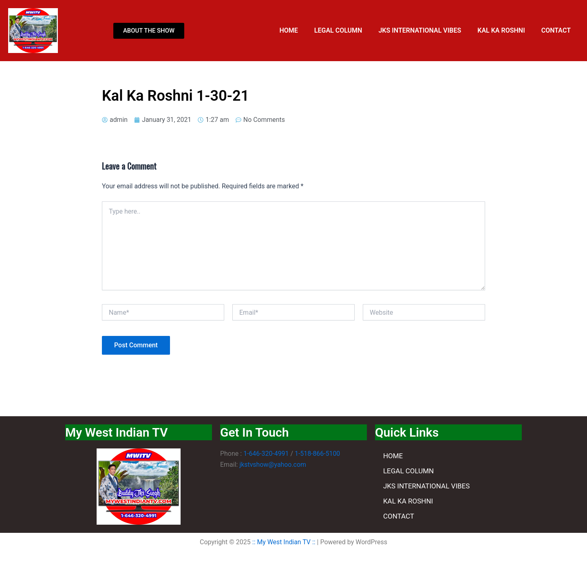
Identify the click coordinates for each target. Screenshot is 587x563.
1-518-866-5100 (318, 453)
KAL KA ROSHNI (501, 30)
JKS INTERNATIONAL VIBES (419, 30)
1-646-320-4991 (266, 453)
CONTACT (556, 30)
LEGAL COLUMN (338, 30)
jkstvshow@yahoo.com (273, 464)
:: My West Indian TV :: (284, 542)
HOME (288, 30)
